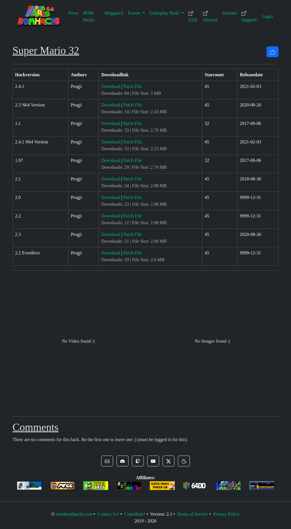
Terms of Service (192, 514)
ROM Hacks (88, 16)
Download (110, 86)
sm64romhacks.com (74, 514)
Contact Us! (108, 514)
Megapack (114, 13)
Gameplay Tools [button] (164, 13)
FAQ (192, 16)
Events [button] (135, 13)
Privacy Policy (226, 514)
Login (267, 16)
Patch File (132, 86)
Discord (210, 16)
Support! (249, 16)
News (73, 13)
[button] (107, 461)
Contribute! (134, 514)
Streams (229, 13)
